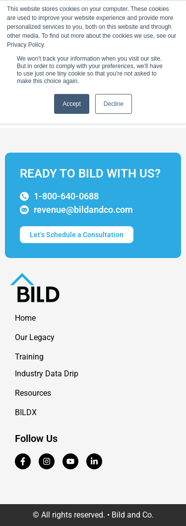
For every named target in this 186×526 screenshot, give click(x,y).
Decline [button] (114, 103)
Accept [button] (71, 103)
